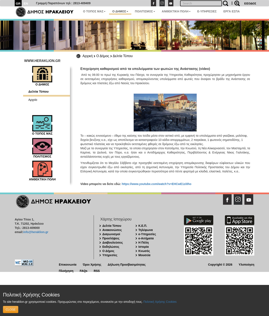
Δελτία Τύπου (123, 56)
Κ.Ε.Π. (142, 225)
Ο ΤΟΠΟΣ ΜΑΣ (94, 11)
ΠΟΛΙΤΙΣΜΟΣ (145, 11)
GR (18, 3)
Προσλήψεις (111, 238)
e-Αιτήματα (146, 238)
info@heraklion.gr (35, 232)
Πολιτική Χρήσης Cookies (160, 301)
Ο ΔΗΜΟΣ (120, 11)
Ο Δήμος (102, 56)
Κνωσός (144, 251)
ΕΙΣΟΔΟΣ (250, 3)
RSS (97, 270)
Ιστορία (143, 246)
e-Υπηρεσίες (147, 234)
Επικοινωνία (67, 264)
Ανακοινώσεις (112, 230)
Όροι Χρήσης (92, 264)
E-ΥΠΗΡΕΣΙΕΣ (207, 11)
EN (26, 3)
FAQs (83, 270)
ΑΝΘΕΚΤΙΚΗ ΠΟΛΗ (176, 11)
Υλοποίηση (246, 264)
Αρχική (88, 56)
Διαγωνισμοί (111, 234)
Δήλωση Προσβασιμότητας (127, 264)
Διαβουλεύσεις (112, 242)
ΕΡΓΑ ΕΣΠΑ (231, 11)
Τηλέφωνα (145, 230)
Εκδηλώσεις (110, 246)
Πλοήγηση (66, 270)
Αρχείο (32, 99)
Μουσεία (144, 255)
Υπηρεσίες (109, 255)
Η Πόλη (143, 242)
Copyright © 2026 (220, 264)
